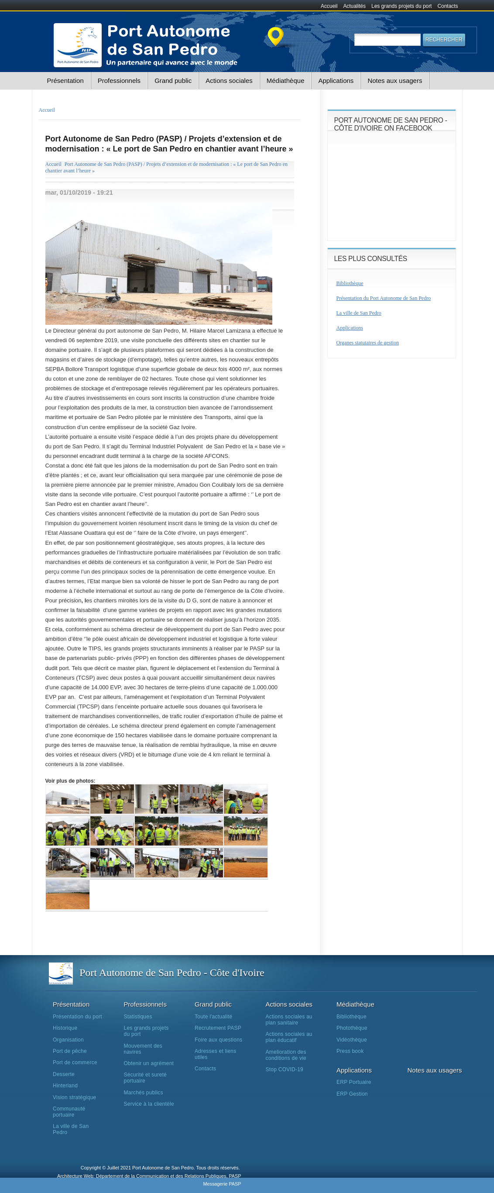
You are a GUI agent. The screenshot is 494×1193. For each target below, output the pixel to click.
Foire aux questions (218, 1040)
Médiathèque (286, 80)
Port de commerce (75, 1062)
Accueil (329, 6)
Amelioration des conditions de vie (286, 1055)
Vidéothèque (351, 1040)
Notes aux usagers (394, 80)
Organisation (68, 1040)
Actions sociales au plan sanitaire (289, 1020)
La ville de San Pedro (358, 313)
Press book (350, 1051)
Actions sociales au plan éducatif (289, 1037)
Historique (65, 1028)
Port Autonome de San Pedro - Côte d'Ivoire (171, 972)
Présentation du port (77, 1017)
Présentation (65, 80)
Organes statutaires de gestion (367, 343)
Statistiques (138, 1017)
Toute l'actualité (213, 1017)
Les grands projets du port (401, 6)
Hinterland (65, 1086)
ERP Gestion (352, 1094)
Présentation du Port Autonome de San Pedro (383, 298)
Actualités (354, 6)
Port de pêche (70, 1051)
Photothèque (351, 1028)
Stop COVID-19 (285, 1069)
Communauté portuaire (69, 1112)
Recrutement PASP (218, 1028)
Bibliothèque (350, 283)
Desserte (64, 1074)
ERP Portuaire (353, 1082)
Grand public (173, 80)
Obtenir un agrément (149, 1063)
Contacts (448, 6)
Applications (335, 80)
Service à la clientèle (149, 1104)
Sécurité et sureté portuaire (145, 1078)
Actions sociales (229, 80)
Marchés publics (143, 1093)
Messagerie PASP (222, 1183)
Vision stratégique (74, 1097)
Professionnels (119, 80)
